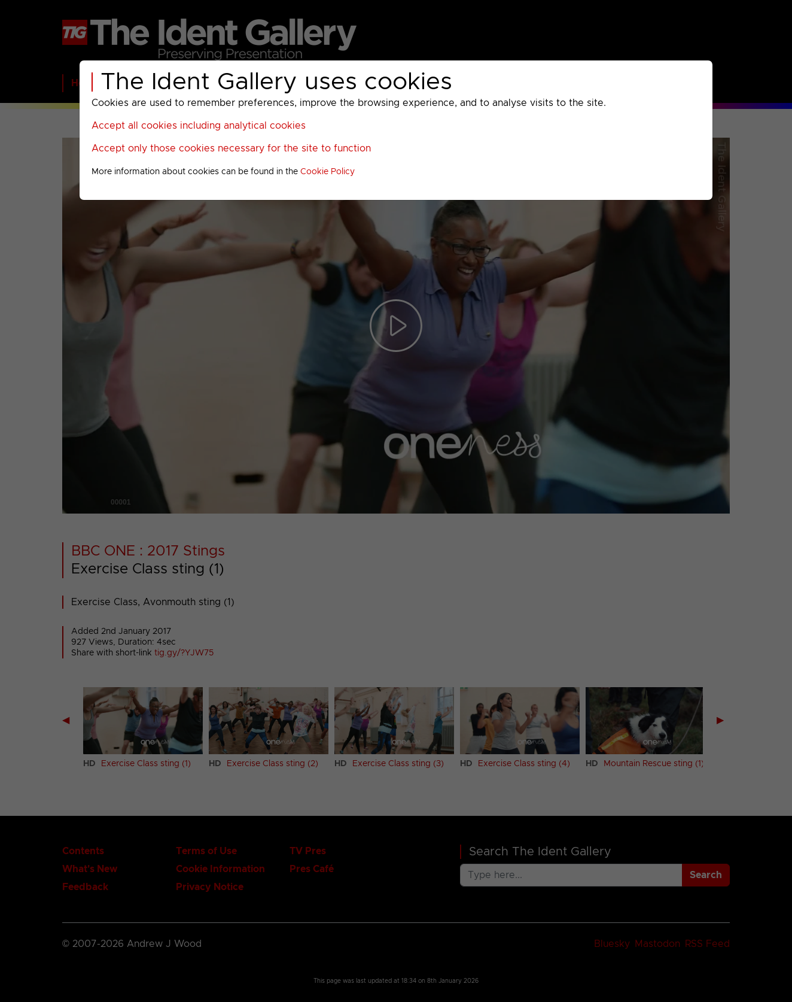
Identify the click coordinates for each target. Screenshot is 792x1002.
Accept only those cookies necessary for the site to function (231, 148)
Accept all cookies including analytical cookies (199, 125)
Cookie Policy (327, 172)
